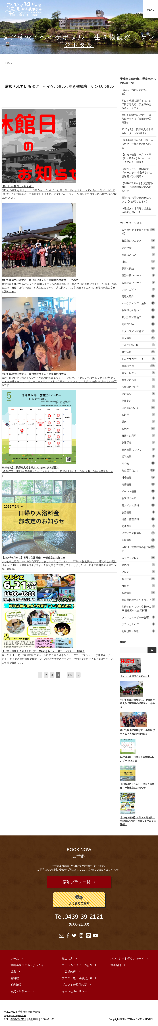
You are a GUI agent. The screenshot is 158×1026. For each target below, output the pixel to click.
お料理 (138, 428)
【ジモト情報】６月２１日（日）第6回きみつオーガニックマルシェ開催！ (137, 158)
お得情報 (138, 592)
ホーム (14, 956)
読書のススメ (138, 254)
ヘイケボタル (62, 37)
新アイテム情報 (138, 505)
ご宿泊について (138, 407)
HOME (9, 63)
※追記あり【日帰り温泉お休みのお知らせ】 (136, 210)
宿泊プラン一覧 (77, 881)
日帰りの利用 (138, 435)
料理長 (138, 585)
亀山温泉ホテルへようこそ (138, 599)
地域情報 (138, 540)
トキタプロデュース (138, 358)
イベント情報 (138, 491)
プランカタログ (138, 624)
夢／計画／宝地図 (138, 317)
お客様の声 (138, 365)
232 (70, 675)
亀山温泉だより (138, 470)
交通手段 (138, 442)
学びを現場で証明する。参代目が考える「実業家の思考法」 (136, 119)
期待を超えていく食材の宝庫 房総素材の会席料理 (138, 608)
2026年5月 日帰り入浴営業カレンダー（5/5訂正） (137, 131)
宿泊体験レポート (138, 275)
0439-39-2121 (83, 914)
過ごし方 (67, 956)
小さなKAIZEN (138, 344)
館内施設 (138, 393)
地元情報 (138, 337)
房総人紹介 (138, 296)
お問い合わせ (138, 379)
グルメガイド (138, 289)
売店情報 (138, 484)
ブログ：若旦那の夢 (74, 982)
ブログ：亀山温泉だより (77, 976)
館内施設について (138, 449)
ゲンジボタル (102, 86)
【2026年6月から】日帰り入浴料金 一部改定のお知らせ (137, 144)
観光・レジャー (138, 372)
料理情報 (138, 477)
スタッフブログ (138, 557)
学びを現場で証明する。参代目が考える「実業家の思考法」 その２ (136, 104)
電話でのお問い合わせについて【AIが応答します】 (136, 199)
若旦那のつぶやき (138, 240)
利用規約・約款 (138, 631)
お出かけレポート (138, 282)
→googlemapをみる (15, 1013)
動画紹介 (116, 963)
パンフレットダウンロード (127, 956)
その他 (138, 463)
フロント (138, 571)
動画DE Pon (138, 324)
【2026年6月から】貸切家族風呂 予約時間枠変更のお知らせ (137, 187)
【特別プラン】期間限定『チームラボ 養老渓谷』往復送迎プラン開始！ (137, 172)
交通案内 (138, 400)
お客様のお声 (138, 498)
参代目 (138, 564)
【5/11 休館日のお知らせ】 (135, 91)
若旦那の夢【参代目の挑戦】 (138, 231)
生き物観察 (112, 37)
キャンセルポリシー (74, 989)
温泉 (138, 421)
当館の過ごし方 (138, 386)
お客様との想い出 (138, 310)
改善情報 (138, 512)
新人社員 (138, 578)
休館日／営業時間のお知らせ (138, 548)
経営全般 (138, 247)
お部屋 (138, 414)
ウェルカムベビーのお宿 (138, 617)
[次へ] (78, 675)
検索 (123, 642)
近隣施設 (138, 456)
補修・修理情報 (138, 519)
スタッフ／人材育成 (138, 331)
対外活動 (138, 351)
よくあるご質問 (79, 897)
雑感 (138, 261)
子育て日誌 (138, 268)
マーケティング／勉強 (138, 303)
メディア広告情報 (138, 532)
